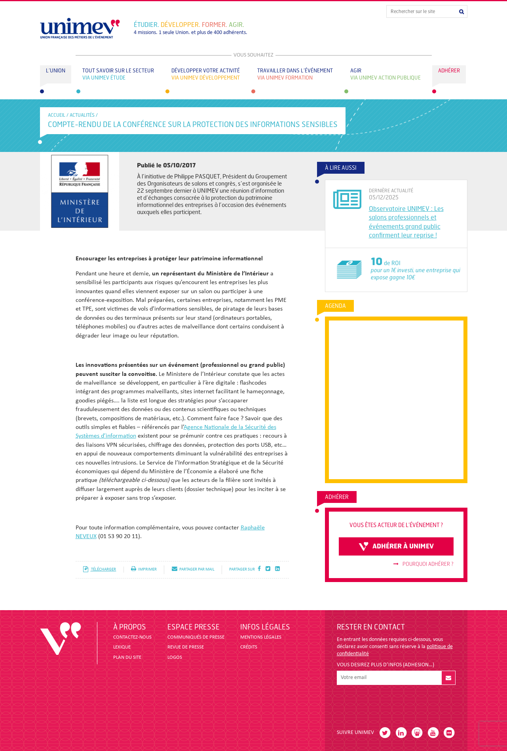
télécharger (99, 569)
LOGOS (174, 657)
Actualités (82, 115)
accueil (56, 115)
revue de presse (185, 647)
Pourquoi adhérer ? (423, 564)
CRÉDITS (248, 647)
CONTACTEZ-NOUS (132, 637)
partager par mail (193, 569)
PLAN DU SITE (127, 657)
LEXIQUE (122, 647)
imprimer (144, 569)
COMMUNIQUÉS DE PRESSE (195, 637)
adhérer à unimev (396, 546)
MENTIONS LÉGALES (260, 637)
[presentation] (397, 703)
